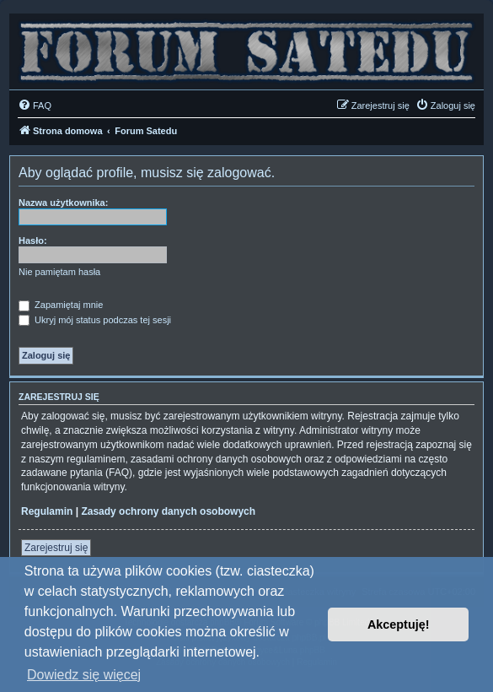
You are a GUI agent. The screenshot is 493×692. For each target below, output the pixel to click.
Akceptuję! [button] (398, 624)
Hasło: (33, 240)
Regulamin (46, 511)
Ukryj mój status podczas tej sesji (95, 320)
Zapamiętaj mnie (61, 305)
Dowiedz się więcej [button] (84, 675)
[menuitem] (34, 105)
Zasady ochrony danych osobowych (168, 511)
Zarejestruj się (56, 548)
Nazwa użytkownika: (63, 202)
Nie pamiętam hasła (59, 272)
